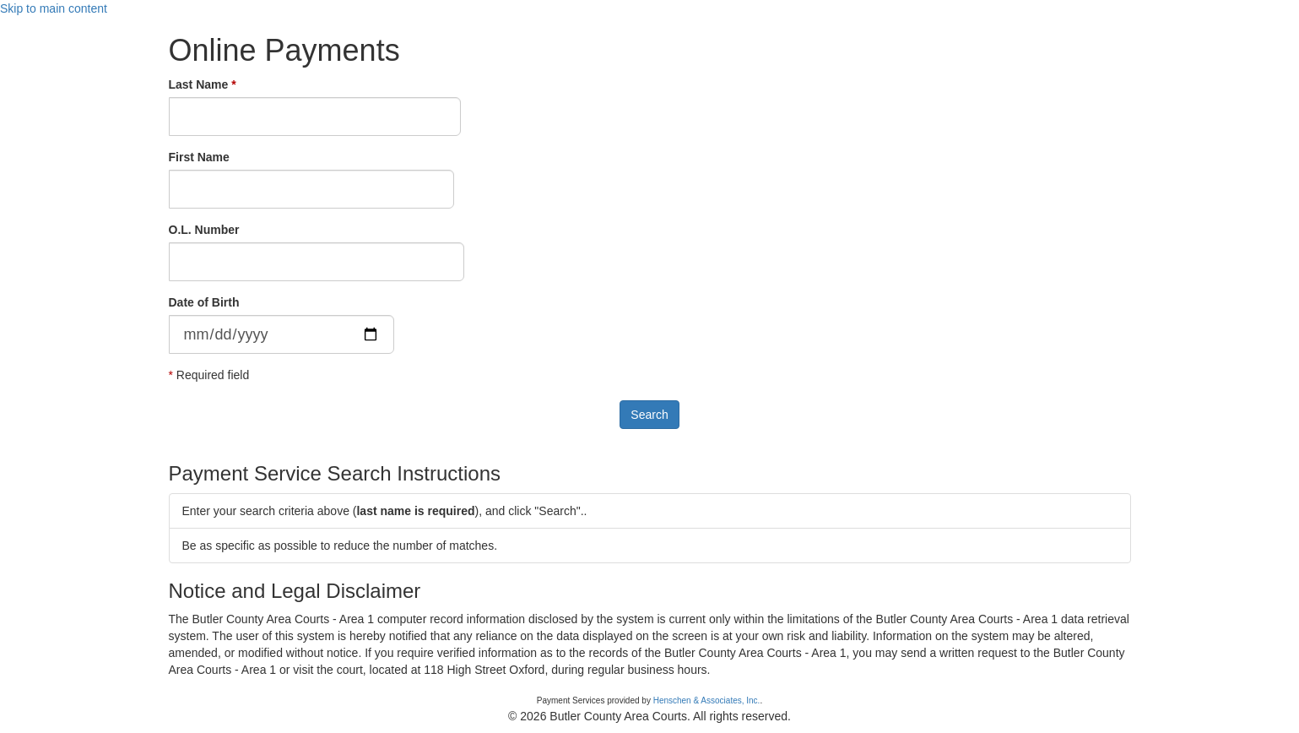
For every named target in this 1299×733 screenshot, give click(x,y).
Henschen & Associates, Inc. (706, 700)
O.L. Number (204, 229)
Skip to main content (53, 8)
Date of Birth (204, 302)
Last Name (199, 84)
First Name (199, 157)
